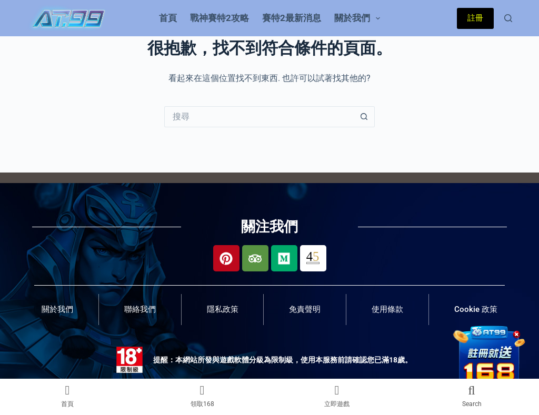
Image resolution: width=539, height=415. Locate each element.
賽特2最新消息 (291, 18)
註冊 (475, 18)
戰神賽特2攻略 (219, 18)
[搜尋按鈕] (364, 116)
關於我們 (359, 18)
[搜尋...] (259, 116)
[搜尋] (508, 18)
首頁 (168, 18)
